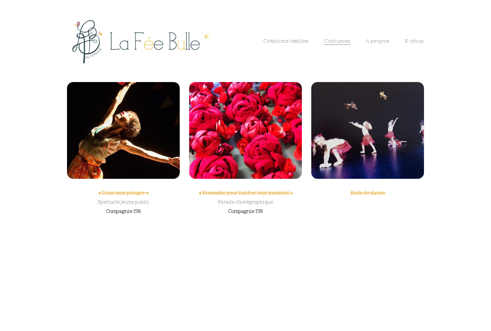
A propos (378, 41)
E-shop (414, 41)
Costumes (337, 41)
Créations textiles (286, 41)
